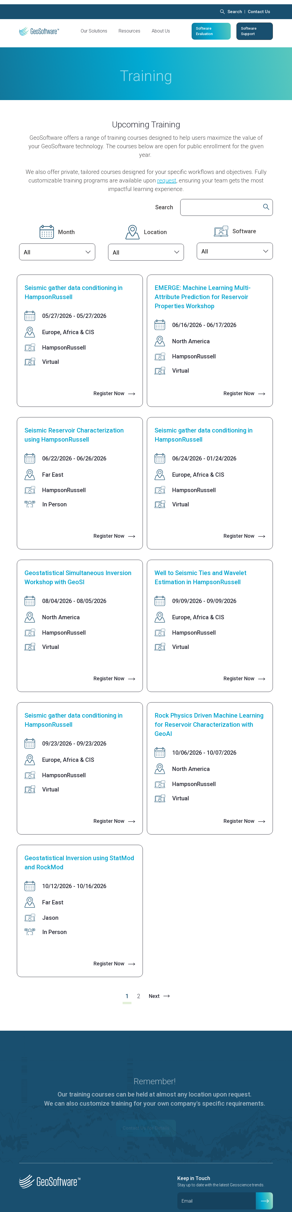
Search (164, 198)
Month (66, 223)
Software (244, 222)
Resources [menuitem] (129, 27)
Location (155, 223)
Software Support (249, 27)
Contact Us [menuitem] (259, 7)
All (27, 243)
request (166, 171)
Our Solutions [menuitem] (94, 27)
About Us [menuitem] (161, 27)
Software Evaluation (204, 27)
